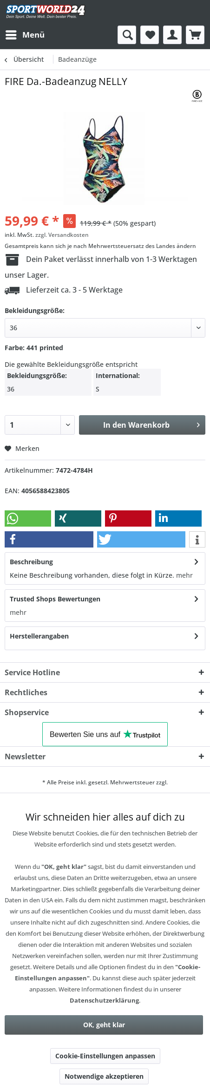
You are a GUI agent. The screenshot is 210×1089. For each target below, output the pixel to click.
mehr (183, 575)
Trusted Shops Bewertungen (55, 598)
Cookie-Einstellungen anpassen (105, 1055)
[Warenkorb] (195, 35)
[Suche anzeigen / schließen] (127, 35)
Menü (25, 33)
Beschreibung (31, 561)
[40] (105, 328)
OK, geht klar (104, 1024)
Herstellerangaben (39, 636)
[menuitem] (24, 35)
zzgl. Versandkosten (62, 235)
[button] (28, 518)
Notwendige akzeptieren (104, 1076)
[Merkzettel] (149, 35)
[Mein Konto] (172, 35)
